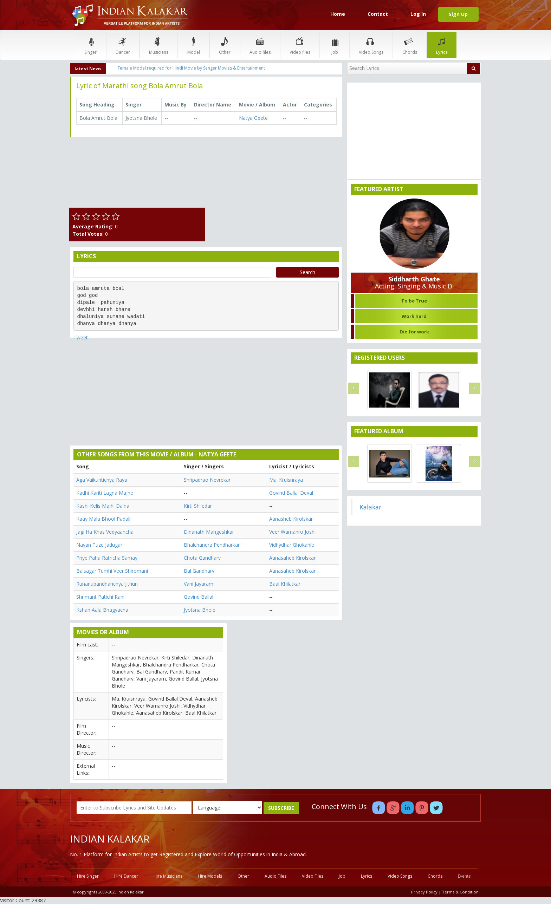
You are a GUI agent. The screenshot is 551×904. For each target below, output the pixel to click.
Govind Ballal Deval (291, 492)
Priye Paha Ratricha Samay (106, 557)
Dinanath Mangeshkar (209, 531)
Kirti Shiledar (198, 505)
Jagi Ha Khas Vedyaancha (105, 531)
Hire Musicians (168, 876)
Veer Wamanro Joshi (292, 531)
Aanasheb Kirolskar (291, 518)
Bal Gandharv (199, 570)
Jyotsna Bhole (199, 609)
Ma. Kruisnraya (286, 479)
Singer (90, 44)
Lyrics (441, 44)
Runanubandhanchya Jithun (107, 583)
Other (225, 44)
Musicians (158, 44)
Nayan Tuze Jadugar (99, 544)
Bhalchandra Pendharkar (212, 544)
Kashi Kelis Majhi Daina (102, 505)
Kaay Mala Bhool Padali (103, 518)
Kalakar (370, 507)
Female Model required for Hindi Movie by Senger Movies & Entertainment (191, 68)
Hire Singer (88, 876)
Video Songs (371, 44)
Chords (409, 44)
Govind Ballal (198, 596)
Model (193, 44)
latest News (88, 69)
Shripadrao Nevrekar (207, 479)
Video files (300, 44)
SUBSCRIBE (281, 808)
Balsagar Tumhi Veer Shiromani (112, 570)
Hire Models (210, 876)
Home (337, 14)
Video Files (312, 876)
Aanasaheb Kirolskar (292, 557)
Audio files (260, 44)
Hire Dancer (126, 876)
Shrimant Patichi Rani (100, 596)
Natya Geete (253, 118)
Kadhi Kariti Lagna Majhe (104, 492)
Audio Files (275, 876)
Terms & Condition (460, 892)
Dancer (123, 44)
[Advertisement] (275, 192)
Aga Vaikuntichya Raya (101, 479)
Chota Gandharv (202, 557)
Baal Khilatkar (284, 583)
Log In (418, 14)
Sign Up (458, 14)
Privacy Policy (424, 892)
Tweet (80, 337)
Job (334, 44)
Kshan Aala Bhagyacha (102, 609)
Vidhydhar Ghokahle (291, 544)
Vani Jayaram (198, 583)
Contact (378, 14)
